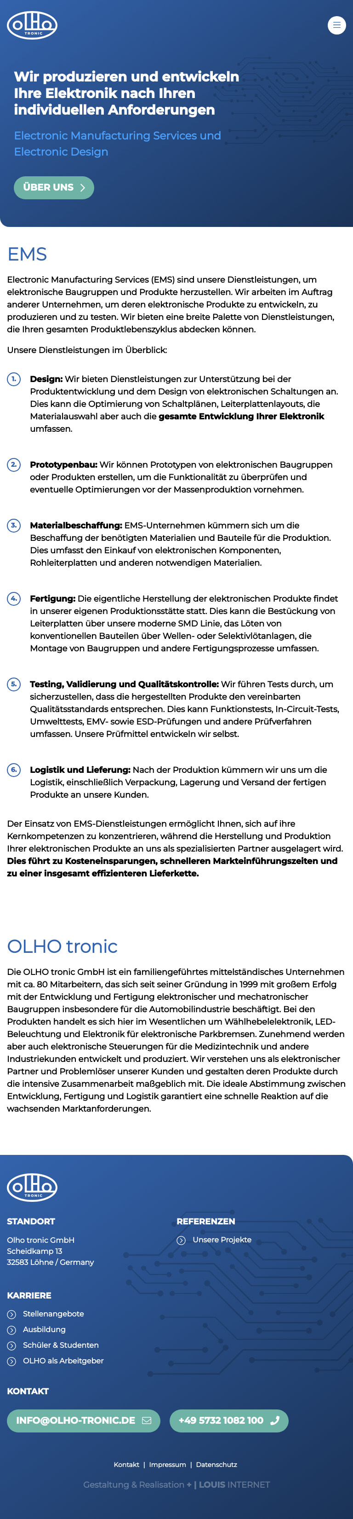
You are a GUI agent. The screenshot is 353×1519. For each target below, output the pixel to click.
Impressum (167, 1465)
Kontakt (126, 1465)
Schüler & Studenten (61, 1345)
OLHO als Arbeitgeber (63, 1361)
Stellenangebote (53, 1314)
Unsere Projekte (222, 1240)
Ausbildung (44, 1330)
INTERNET (176, 1485)
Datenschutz (216, 1465)
